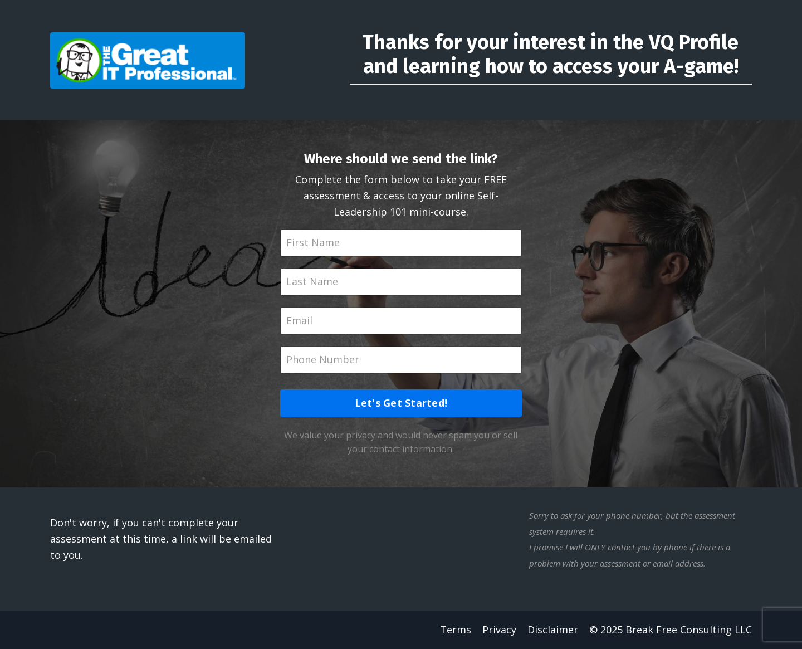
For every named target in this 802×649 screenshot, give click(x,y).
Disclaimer (552, 629)
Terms (455, 629)
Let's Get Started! (401, 402)
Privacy (499, 629)
